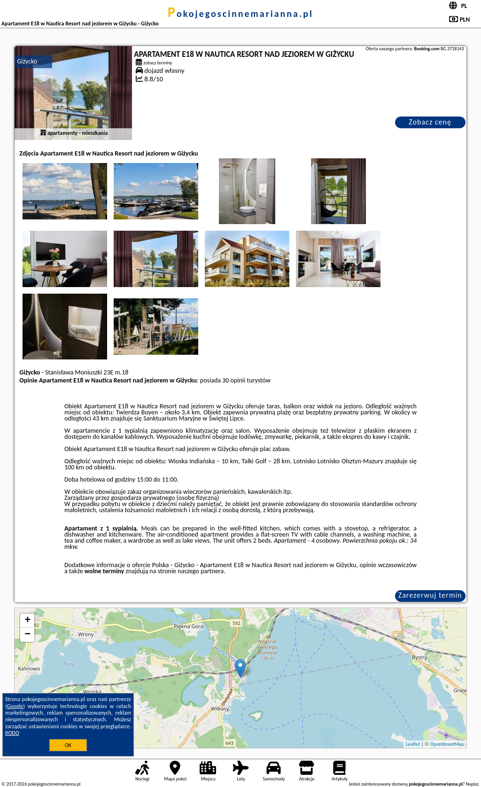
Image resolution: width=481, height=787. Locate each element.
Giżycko (27, 61)
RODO (12, 733)
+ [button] (27, 621)
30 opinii (233, 380)
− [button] (27, 635)
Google (15, 706)
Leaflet (413, 744)
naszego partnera (201, 571)
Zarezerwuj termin (430, 595)
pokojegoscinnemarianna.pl (240, 13)
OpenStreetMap (447, 744)
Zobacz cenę (430, 121)
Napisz (472, 784)
